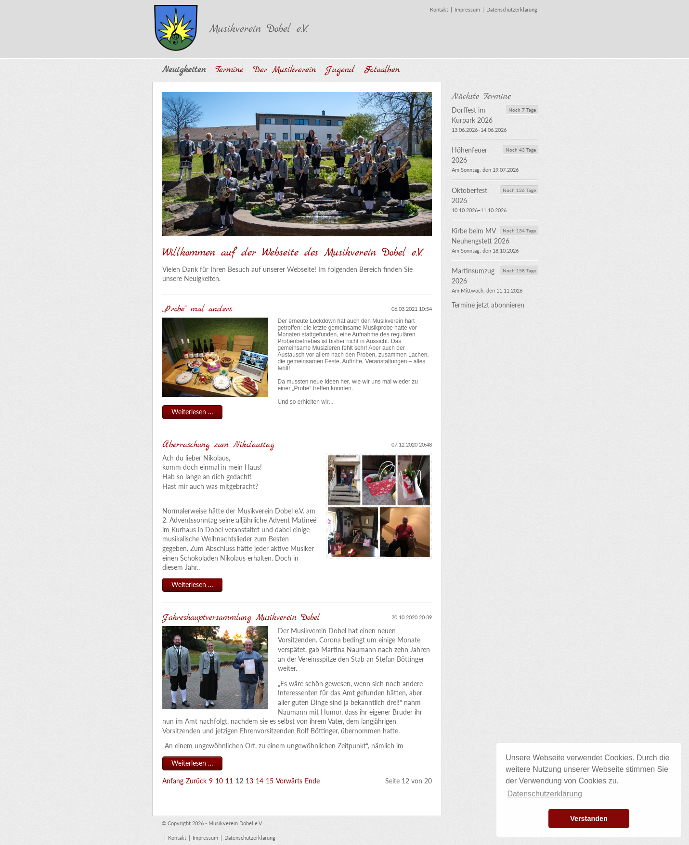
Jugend (339, 70)
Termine (229, 70)
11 (229, 781)
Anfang (172, 781)
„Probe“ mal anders (197, 309)
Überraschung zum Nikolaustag (220, 444)
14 (259, 781)
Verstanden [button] (589, 818)
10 (219, 781)
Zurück (196, 781)
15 (269, 781)
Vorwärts (289, 781)
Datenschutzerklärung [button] (544, 794)
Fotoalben (382, 70)
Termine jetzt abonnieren (488, 305)
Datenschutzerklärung (511, 9)
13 (249, 781)
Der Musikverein (284, 70)
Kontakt (439, 9)
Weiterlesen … (196, 413)
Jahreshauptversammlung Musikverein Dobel (243, 617)
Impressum (467, 9)
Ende (312, 781)
